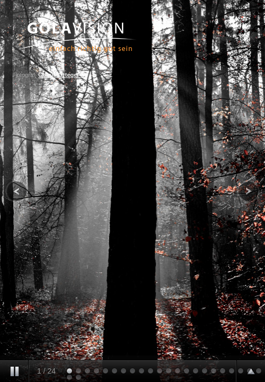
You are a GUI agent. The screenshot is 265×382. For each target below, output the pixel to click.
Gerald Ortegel (58, 75)
